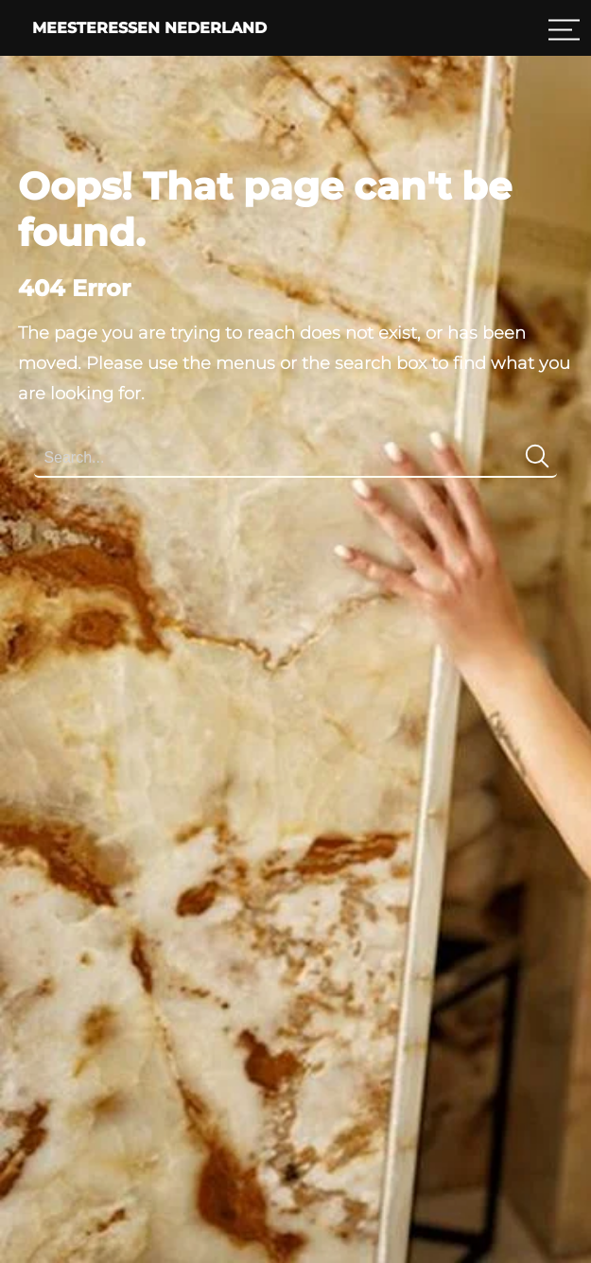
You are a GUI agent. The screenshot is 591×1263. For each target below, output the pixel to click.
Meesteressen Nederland (149, 28)
